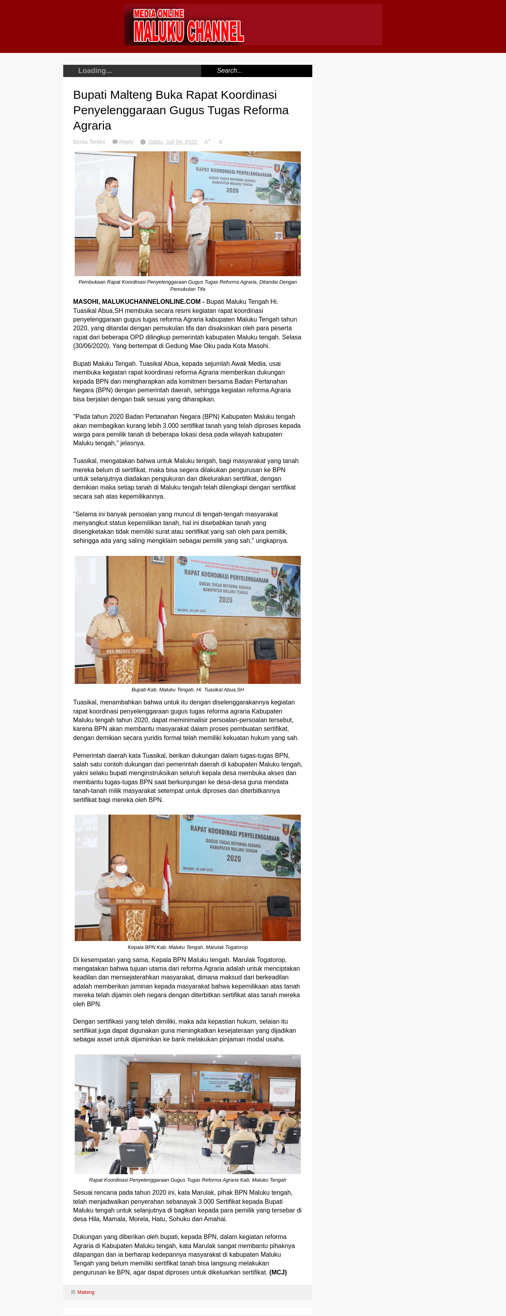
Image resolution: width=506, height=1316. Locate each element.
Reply (127, 142)
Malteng (85, 1292)
